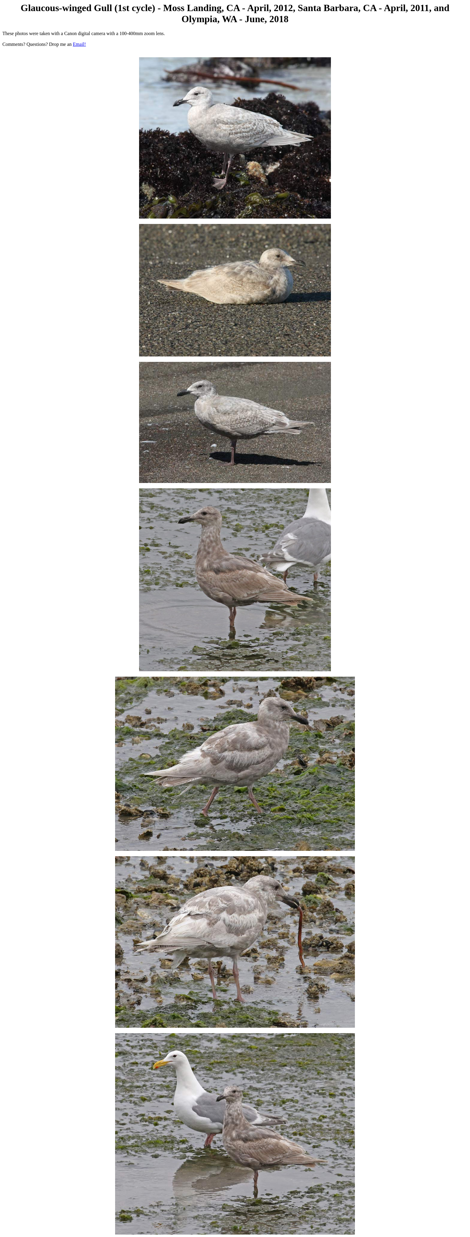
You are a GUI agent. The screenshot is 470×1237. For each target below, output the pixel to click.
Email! (79, 44)
